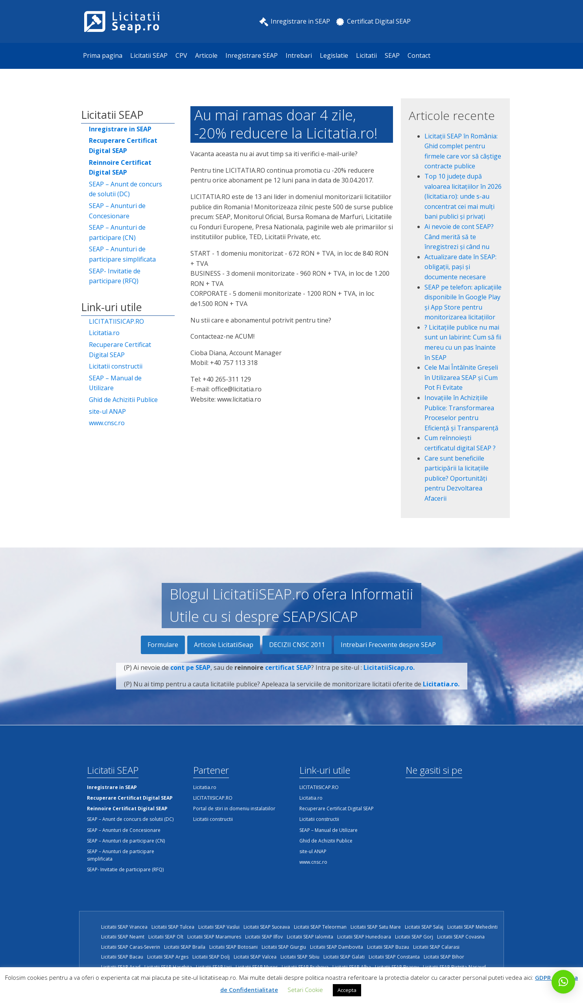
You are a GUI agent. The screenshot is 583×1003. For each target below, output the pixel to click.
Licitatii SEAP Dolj (211, 956)
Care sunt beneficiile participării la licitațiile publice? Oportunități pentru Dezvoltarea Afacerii (456, 478)
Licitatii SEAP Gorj (414, 936)
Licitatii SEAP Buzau (388, 947)
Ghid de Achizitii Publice (123, 399)
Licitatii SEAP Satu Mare (376, 927)
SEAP (392, 55)
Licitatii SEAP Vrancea (124, 927)
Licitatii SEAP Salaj (424, 927)
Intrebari (299, 55)
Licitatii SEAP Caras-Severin (130, 947)
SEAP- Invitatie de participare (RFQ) (114, 276)
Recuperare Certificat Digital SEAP (120, 349)
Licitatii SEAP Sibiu (299, 956)
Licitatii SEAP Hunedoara (364, 936)
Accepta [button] (347, 990)
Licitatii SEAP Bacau (122, 956)
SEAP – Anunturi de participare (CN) (117, 232)
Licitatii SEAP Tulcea (172, 927)
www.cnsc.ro (107, 423)
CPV (181, 55)
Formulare (163, 644)
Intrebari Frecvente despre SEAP (388, 644)
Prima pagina (102, 55)
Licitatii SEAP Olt (165, 936)
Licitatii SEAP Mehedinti (472, 927)
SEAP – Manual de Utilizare (115, 383)
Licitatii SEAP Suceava (267, 927)
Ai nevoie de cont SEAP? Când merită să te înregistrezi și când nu (459, 236)
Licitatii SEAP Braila (184, 947)
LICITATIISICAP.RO (116, 321)
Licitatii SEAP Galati (344, 956)
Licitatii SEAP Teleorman (320, 927)
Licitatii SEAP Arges (167, 956)
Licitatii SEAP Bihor (444, 956)
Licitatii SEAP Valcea (255, 956)
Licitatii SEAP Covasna (461, 936)
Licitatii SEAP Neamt (122, 936)
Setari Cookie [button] (305, 990)
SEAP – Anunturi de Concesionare (117, 210)
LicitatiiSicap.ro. (389, 679)
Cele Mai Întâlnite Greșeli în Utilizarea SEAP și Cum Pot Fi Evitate (461, 377)
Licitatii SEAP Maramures (214, 936)
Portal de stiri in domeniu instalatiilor (234, 808)
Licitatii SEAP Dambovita (336, 947)
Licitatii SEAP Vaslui (219, 927)
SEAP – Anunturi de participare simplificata (122, 254)
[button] (563, 982)
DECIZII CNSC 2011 (297, 644)
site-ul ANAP (107, 411)
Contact (419, 55)
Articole (206, 55)
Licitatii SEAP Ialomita (310, 936)
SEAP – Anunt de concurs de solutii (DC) (125, 189)
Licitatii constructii (115, 366)
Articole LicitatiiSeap (223, 644)
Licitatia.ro (104, 332)
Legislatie (334, 55)
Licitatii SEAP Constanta (394, 956)
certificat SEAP (288, 679)
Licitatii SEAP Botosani (233, 947)
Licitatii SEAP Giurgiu (284, 947)
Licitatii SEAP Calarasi (436, 947)
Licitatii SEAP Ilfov (264, 936)
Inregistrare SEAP (251, 55)
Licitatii (366, 55)
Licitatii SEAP (149, 55)
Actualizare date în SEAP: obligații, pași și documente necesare (460, 267)
